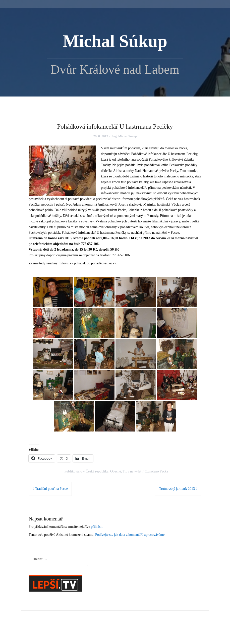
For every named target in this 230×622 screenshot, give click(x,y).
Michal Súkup (115, 41)
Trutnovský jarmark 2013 (177, 489)
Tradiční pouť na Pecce (51, 489)
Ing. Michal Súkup (124, 136)
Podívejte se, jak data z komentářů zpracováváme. (130, 535)
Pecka (164, 471)
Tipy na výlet (132, 471)
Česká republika (97, 471)
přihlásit (96, 527)
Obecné (115, 471)
